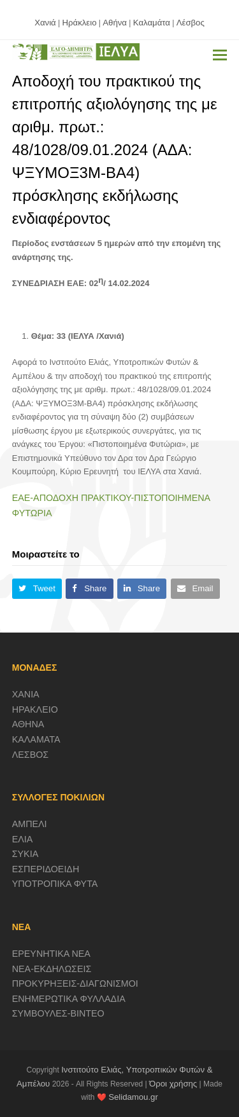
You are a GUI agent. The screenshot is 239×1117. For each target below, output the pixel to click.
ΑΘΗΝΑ (28, 724)
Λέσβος (191, 22)
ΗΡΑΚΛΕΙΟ (35, 709)
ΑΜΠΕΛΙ (29, 824)
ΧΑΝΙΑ (26, 694)
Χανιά (45, 22)
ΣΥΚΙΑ (25, 854)
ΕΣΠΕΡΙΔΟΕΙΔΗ (46, 869)
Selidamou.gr (133, 1097)
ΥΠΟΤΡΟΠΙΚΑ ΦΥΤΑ (55, 884)
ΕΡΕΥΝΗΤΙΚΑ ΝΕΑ (51, 954)
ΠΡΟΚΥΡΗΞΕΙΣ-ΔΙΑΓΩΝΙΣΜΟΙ (75, 983)
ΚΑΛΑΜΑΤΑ (36, 739)
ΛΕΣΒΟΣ (30, 755)
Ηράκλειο (79, 22)
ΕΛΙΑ (22, 839)
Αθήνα (115, 22)
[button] (220, 55)
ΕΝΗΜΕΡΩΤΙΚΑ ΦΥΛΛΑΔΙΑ (69, 999)
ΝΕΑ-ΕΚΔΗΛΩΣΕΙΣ (52, 969)
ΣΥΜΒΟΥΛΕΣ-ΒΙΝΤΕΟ (58, 1013)
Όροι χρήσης (173, 1083)
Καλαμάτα (151, 22)
